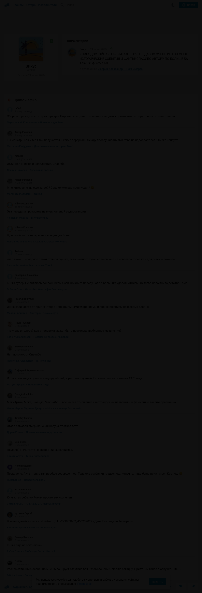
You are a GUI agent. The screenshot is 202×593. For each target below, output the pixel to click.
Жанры (18, 5)
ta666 (14, 108)
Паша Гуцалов (19, 322)
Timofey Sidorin (19, 418)
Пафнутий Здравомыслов (25, 370)
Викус (83, 49)
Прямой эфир (25, 100)
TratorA (15, 251)
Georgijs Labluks (20, 394)
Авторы (31, 5)
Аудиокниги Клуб (19, 587)
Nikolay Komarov (20, 203)
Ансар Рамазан (19, 132)
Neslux (14, 561)
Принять (157, 581)
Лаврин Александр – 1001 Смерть (120, 69)
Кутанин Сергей (19, 513)
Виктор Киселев (20, 346)
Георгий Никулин (20, 299)
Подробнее (84, 583)
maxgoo (15, 156)
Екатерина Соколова (22, 275)
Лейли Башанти (19, 465)
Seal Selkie (17, 442)
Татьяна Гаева (19, 489)
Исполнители (47, 5)
